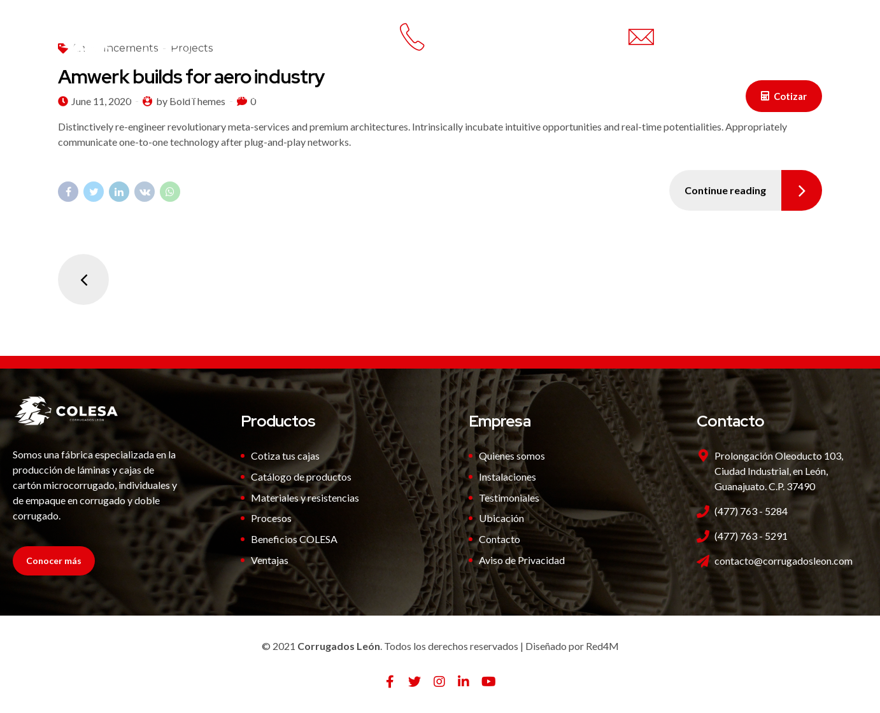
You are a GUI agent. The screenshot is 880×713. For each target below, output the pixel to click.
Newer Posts (83, 279)
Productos (342, 96)
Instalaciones (260, 96)
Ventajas (415, 96)
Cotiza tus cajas (285, 455)
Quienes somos (512, 455)
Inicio (85, 96)
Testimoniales (509, 497)
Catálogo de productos (301, 476)
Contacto (485, 96)
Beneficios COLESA (294, 539)
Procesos (271, 518)
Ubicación (501, 518)
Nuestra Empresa (164, 96)
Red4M (602, 646)
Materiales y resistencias (305, 497)
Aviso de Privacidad (522, 560)
